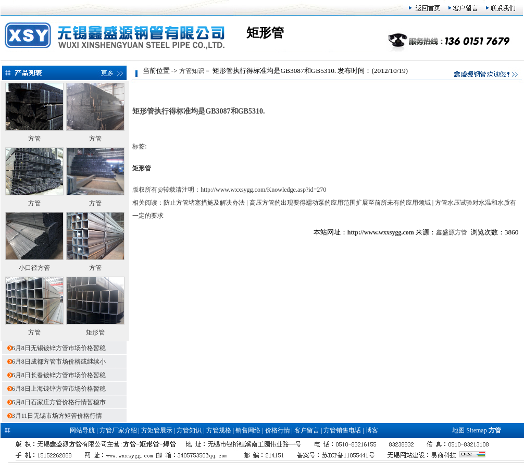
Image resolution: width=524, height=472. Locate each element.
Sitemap (476, 430)
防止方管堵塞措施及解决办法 (204, 202)
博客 (372, 430)
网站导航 (82, 430)
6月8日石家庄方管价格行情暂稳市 (59, 402)
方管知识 (191, 70)
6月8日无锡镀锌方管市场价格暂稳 (59, 348)
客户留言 (306, 430)
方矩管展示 (156, 430)
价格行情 (277, 430)
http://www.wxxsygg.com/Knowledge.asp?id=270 (263, 189)
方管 (34, 138)
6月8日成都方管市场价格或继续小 (59, 361)
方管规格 (218, 430)
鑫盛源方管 (451, 232)
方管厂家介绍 (118, 430)
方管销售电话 (342, 430)
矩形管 (95, 332)
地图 (458, 430)
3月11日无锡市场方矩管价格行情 (57, 415)
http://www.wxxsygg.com (380, 232)
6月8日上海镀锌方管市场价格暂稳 (59, 388)
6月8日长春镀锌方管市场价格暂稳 (59, 375)
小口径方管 (34, 267)
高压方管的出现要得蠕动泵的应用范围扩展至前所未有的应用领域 (340, 202)
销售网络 (247, 430)
